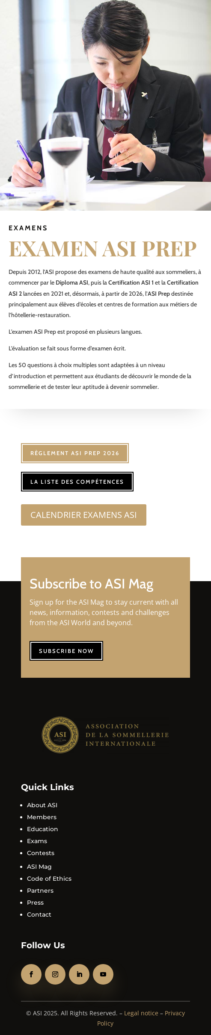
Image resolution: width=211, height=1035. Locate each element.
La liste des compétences (77, 481)
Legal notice (141, 1013)
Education (42, 829)
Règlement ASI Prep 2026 (74, 453)
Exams (37, 841)
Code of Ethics (49, 878)
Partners (40, 890)
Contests (40, 853)
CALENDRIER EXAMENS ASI (83, 514)
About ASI (42, 805)
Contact (39, 914)
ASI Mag (39, 866)
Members (41, 817)
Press (35, 902)
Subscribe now (66, 650)
